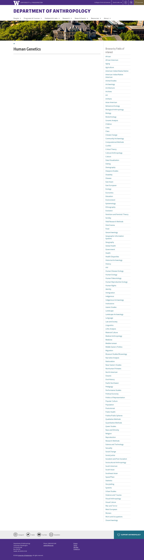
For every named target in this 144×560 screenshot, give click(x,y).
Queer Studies (111, 426)
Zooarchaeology (112, 520)
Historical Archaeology (114, 260)
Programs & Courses (32, 18)
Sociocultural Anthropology (116, 462)
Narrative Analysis (112, 358)
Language (109, 318)
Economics (109, 193)
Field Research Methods (114, 221)
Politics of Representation (115, 397)
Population (110, 405)
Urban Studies (111, 491)
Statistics (109, 480)
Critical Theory (111, 149)
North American (112, 372)
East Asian (109, 182)
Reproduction (111, 437)
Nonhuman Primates (113, 368)
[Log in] (125, 2)
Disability (109, 175)
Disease (108, 178)
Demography (110, 167)
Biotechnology (111, 117)
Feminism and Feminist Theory (117, 214)
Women (108, 513)
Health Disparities (112, 256)
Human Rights (111, 285)
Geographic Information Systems (115, 237)
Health (108, 253)
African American (112, 60)
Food (107, 229)
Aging (108, 64)
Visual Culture (111, 502)
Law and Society (111, 322)
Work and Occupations (114, 517)
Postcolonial (110, 408)
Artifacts (109, 99)
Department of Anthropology (52, 11)
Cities (108, 128)
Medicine (109, 340)
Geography (110, 242)
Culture (108, 156)
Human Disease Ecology (115, 271)
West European (111, 509)
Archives (109, 91)
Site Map (76, 547)
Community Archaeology (115, 138)
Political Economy (112, 394)
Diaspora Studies (112, 171)
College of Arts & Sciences (102, 2)
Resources (95, 18)
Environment (110, 200)
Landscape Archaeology (114, 314)
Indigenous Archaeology (115, 300)
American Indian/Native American (114, 75)
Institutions (110, 304)
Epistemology (111, 203)
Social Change (111, 452)
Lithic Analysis (111, 329)
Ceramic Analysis (112, 120)
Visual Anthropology (113, 499)
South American (111, 466)
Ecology (108, 189)
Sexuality (109, 448)
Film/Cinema (110, 225)
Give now (139, 2)
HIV (107, 267)
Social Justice (110, 455)
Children (109, 124)
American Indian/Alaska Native (117, 71)
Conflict (108, 146)
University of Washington (25, 555)
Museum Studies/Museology (116, 354)
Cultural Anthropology (114, 153)
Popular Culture (112, 401)
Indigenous (110, 296)
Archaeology (110, 84)
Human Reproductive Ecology (117, 282)
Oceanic (108, 376)
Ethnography (110, 207)
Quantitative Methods (114, 423)
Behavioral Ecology (113, 106)
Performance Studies (113, 390)
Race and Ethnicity (112, 430)
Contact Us (77, 549)
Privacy (76, 543)
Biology (108, 113)
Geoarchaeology (112, 232)
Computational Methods (115, 142)
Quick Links (116, 2)
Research (66, 18)
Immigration (110, 293)
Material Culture (112, 332)
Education (109, 196)
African (108, 56)
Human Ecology (111, 275)
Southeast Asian (112, 473)
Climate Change (111, 135)
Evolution (109, 211)
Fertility (108, 218)
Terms (75, 545)
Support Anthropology (129, 535)
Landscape (110, 311)
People (16, 18)
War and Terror (111, 506)
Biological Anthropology (115, 109)
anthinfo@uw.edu (48, 545)
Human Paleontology (113, 278)
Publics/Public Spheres (114, 415)
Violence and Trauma (113, 495)
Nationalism (110, 361)
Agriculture (110, 67)
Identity (108, 289)
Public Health (110, 412)
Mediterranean (111, 343)
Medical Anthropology (114, 336)
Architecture (110, 88)
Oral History (110, 379)
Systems (109, 488)
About (106, 18)
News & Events (80, 18)
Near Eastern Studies (113, 365)
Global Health (111, 246)
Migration (109, 350)
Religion (109, 433)
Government (110, 249)
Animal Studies (111, 81)
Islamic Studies (111, 307)
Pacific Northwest (112, 383)
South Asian (110, 470)
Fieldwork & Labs (51, 18)
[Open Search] (131, 2)
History (108, 264)
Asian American (111, 102)
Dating (108, 164)
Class (107, 131)
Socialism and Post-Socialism (116, 459)
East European (111, 185)
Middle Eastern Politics (114, 347)
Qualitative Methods (113, 419)
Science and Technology (115, 444)
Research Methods (113, 441)
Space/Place (110, 477)
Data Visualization (112, 160)
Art (107, 95)
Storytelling (110, 484)
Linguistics (110, 325)
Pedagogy (109, 387)
